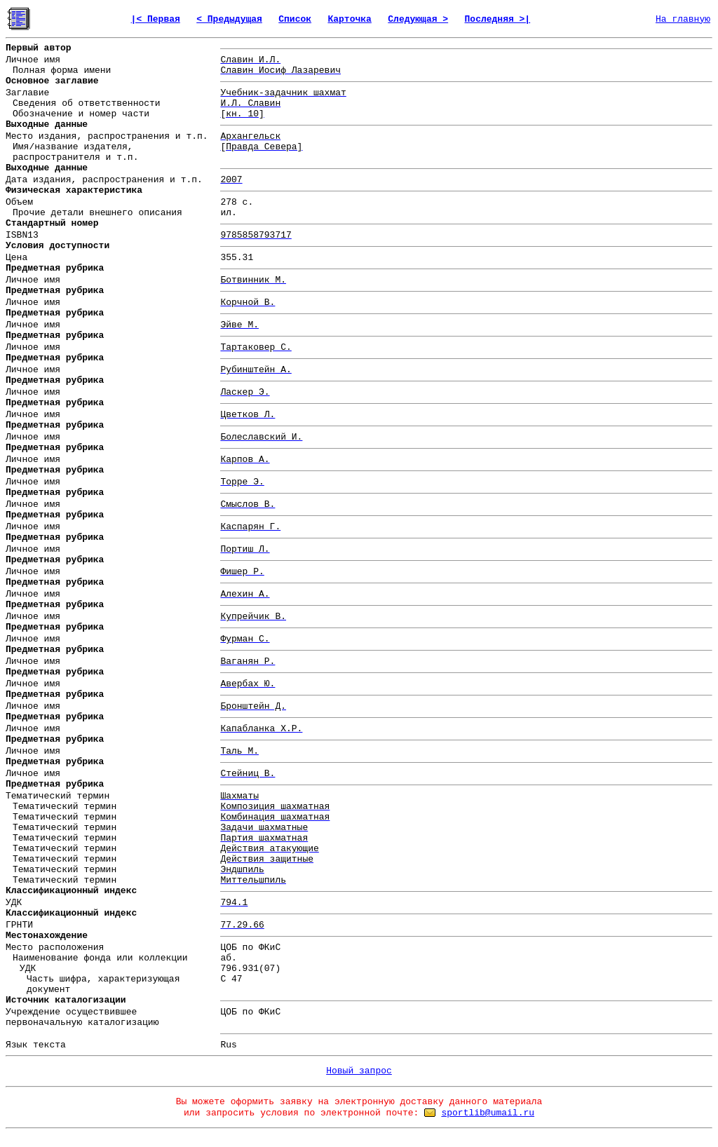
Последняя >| (498, 19)
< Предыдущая (229, 19)
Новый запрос (359, 1071)
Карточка (349, 19)
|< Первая (155, 19)
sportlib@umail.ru (487, 1113)
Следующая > (418, 19)
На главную (683, 19)
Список (294, 19)
